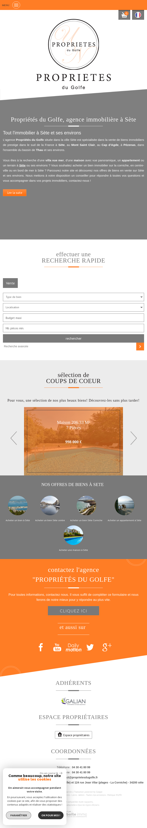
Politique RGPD (114, 795)
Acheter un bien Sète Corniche (86, 520)
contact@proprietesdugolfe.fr (78, 777)
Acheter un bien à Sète (18, 520)
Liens (74, 795)
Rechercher (74, 338)
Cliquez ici (73, 610)
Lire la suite (14, 193)
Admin (81, 795)
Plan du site (31, 795)
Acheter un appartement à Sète (124, 520)
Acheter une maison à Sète (73, 550)
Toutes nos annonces (96, 795)
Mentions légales (46, 795)
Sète (22, 165)
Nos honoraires (63, 795)
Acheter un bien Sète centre (50, 520)
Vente (10, 283)
